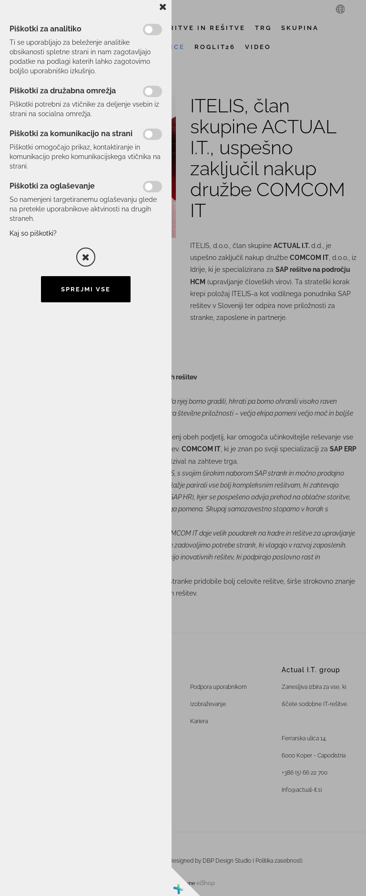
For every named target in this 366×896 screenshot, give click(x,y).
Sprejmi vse (86, 289)
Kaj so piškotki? (33, 233)
